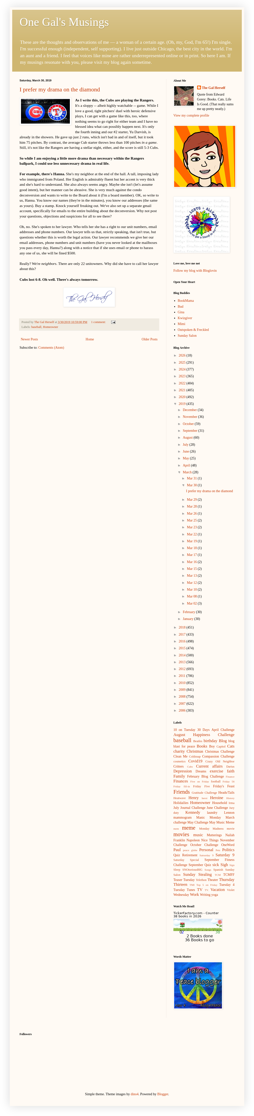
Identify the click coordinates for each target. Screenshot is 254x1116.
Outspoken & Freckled (193, 330)
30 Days (203, 730)
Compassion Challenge (218, 756)
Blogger (162, 1094)
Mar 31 (192, 478)
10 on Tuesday (184, 730)
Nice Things (210, 840)
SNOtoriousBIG (192, 869)
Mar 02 (192, 603)
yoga (214, 895)
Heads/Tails (226, 792)
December (190, 410)
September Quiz (200, 865)
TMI (192, 884)
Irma (231, 803)
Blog (223, 740)
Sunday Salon (187, 335)
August (188, 437)
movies (181, 834)
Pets (218, 850)
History (230, 798)
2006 (183, 710)
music (198, 835)
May (186, 458)
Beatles (197, 741)
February (189, 612)
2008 (183, 696)
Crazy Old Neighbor (219, 761)
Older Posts (150, 339)
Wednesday (181, 895)
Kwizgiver (185, 318)
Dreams (201, 771)
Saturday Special (186, 860)
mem (176, 828)
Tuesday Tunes (184, 890)
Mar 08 (192, 596)
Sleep (176, 869)
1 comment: (98, 322)
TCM (218, 874)
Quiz (176, 855)
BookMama (186, 301)
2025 (183, 362)
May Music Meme (221, 822)
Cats (230, 746)
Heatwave (179, 798)
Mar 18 (192, 548)
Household (219, 803)
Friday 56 (228, 781)
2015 (183, 648)
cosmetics (179, 761)
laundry (212, 812)
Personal (206, 849)
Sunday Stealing (197, 874)
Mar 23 (192, 527)
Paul (177, 849)
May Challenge (197, 822)
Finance (230, 776)
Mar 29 (192, 499)
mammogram (182, 817)
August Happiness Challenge (203, 734)
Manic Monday (208, 817)
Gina (181, 312)
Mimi (181, 324)
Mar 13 (192, 575)
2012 (183, 669)
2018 (183, 627)
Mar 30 (192, 485)
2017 (183, 634)
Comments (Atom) (51, 347)
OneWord (227, 845)
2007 (183, 703)
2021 (183, 390)
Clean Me (180, 756)
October (189, 424)
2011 (182, 676)
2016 (183, 641)
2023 (183, 376)
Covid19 (195, 761)
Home (90, 339)
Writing (205, 895)
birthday (210, 740)
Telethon (201, 880)
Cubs (190, 766)
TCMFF (228, 875)
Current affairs (209, 766)
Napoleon (193, 840)
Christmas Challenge (219, 751)
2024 (183, 369)
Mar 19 (192, 541)
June (186, 451)
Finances (180, 781)
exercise (216, 771)
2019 (183, 404)
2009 (183, 690)
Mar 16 (192, 562)
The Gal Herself (213, 88)
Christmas (195, 751)
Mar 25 (192, 520)
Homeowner (50, 327)
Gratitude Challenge (204, 792)
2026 (183, 355)
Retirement (189, 855)
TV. (207, 889)
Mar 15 (192, 569)
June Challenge (217, 808)
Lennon (229, 812)
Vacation (218, 889)
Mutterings (214, 835)
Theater (213, 880)
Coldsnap (195, 756)
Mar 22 (192, 534)
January (188, 619)
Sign (231, 865)
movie (230, 828)
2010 (183, 683)
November (190, 417)
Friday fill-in (181, 786)
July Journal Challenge (189, 808)
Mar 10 (192, 589)
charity (179, 751)
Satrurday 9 (206, 855)
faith (230, 771)
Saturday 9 (224, 855)
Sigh (224, 864)
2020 (183, 397)
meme (188, 828)
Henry (194, 797)
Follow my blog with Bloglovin (195, 270)
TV (199, 889)
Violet (230, 890)
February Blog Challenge (205, 776)
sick (215, 864)
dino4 (134, 1094)
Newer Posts (29, 339)
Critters (178, 766)
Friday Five (201, 786)
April (187, 465)
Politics (228, 849)
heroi (204, 798)
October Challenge (204, 845)
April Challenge (223, 730)
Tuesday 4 (226, 885)
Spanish (218, 869)
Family (179, 776)
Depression (182, 771)
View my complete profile (191, 115)
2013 (183, 662)
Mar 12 (192, 583)
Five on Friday (199, 781)
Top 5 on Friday (206, 884)
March (187, 472)
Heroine (216, 797)
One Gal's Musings (64, 21)
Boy (212, 746)
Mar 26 (192, 513)
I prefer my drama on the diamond (60, 89)
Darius (230, 766)
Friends (181, 792)
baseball (36, 327)
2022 (183, 383)
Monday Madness (211, 828)
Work (194, 894)
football (216, 781)
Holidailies (180, 803)
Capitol (220, 746)
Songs (208, 869)
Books (202, 746)
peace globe (190, 850)
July (186, 444)
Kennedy (192, 812)
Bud (180, 306)
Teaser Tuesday (184, 880)
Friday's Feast (223, 786)
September (190, 431)
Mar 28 (192, 506)
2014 (183, 655)
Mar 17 (192, 555)
